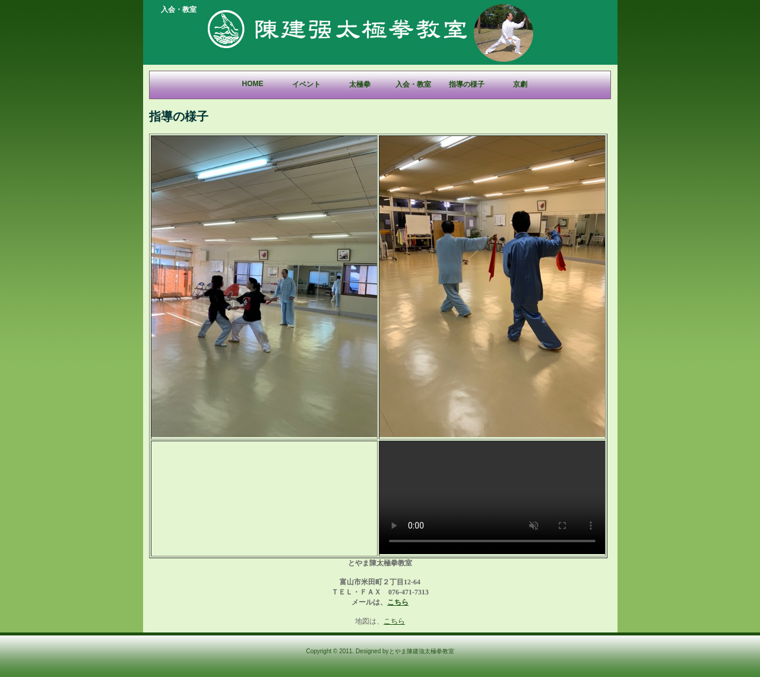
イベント (306, 84)
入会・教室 (413, 84)
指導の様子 (466, 84)
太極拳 (359, 84)
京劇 (520, 84)
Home (253, 84)
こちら (397, 602)
